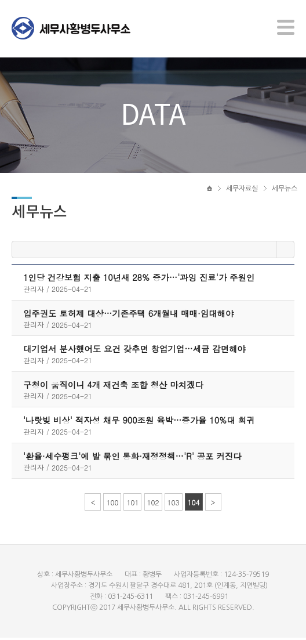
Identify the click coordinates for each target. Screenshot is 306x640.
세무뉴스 (284, 189)
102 (153, 504)
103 (173, 504)
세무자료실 (242, 189)
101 (132, 504)
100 (112, 504)
